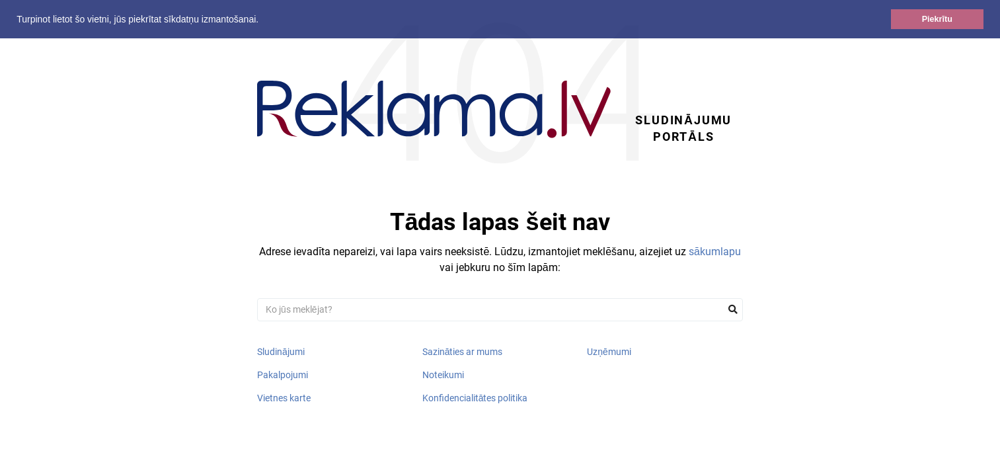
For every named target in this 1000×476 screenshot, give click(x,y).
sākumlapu (715, 251)
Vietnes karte (284, 398)
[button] (263, 20)
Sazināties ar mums (462, 351)
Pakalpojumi (282, 375)
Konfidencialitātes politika (475, 398)
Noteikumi (443, 375)
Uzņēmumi (609, 351)
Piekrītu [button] (937, 19)
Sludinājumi (281, 351)
